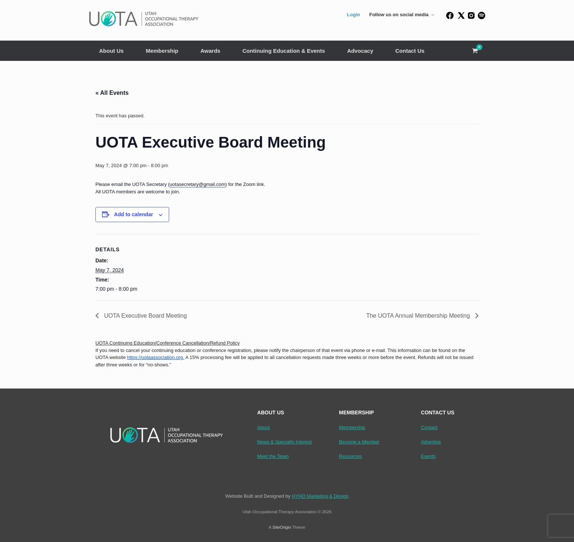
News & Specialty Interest (284, 442)
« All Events (112, 93)
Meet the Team (273, 456)
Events (428, 456)
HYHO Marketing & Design (320, 496)
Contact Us (409, 51)
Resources (350, 456)
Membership (162, 51)
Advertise (431, 442)
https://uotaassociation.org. (155, 357)
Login (353, 14)
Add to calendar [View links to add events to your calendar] (133, 214)
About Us (111, 51)
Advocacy (360, 51)
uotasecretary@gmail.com (197, 184)
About (263, 427)
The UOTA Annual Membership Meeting (419, 316)
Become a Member (359, 442)
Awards (210, 51)
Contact (429, 427)
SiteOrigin (281, 527)
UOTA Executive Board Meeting (144, 316)
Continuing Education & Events (283, 51)
